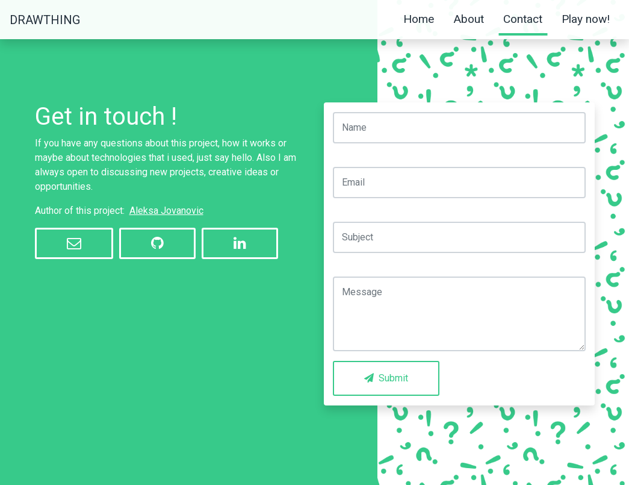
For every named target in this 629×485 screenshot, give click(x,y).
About (468, 19)
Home (418, 19)
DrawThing (45, 20)
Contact (522, 19)
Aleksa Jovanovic (166, 210)
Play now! (586, 19)
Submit (386, 378)
